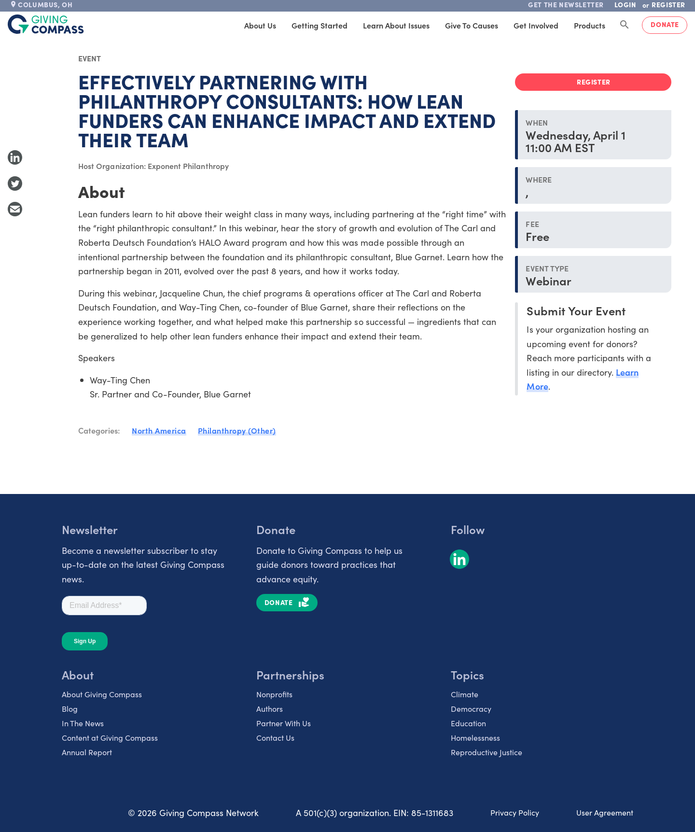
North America (159, 430)
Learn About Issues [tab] (396, 25)
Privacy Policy (514, 812)
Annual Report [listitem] (87, 752)
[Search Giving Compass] (624, 25)
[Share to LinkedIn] (15, 157)
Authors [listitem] (269, 708)
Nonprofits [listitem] (274, 694)
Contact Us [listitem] (275, 737)
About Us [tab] (260, 25)
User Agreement (604, 812)
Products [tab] (589, 25)
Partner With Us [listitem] (283, 723)
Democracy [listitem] (471, 708)
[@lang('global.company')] (46, 24)
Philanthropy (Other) (237, 430)
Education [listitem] (468, 723)
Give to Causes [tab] (471, 25)
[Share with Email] (15, 209)
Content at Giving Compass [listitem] (110, 737)
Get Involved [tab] (536, 25)
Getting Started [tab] (320, 25)
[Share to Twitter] (15, 183)
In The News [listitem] (83, 723)
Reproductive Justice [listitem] (486, 752)
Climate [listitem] (464, 694)
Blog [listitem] (70, 708)
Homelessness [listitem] (475, 737)
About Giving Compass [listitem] (102, 694)
